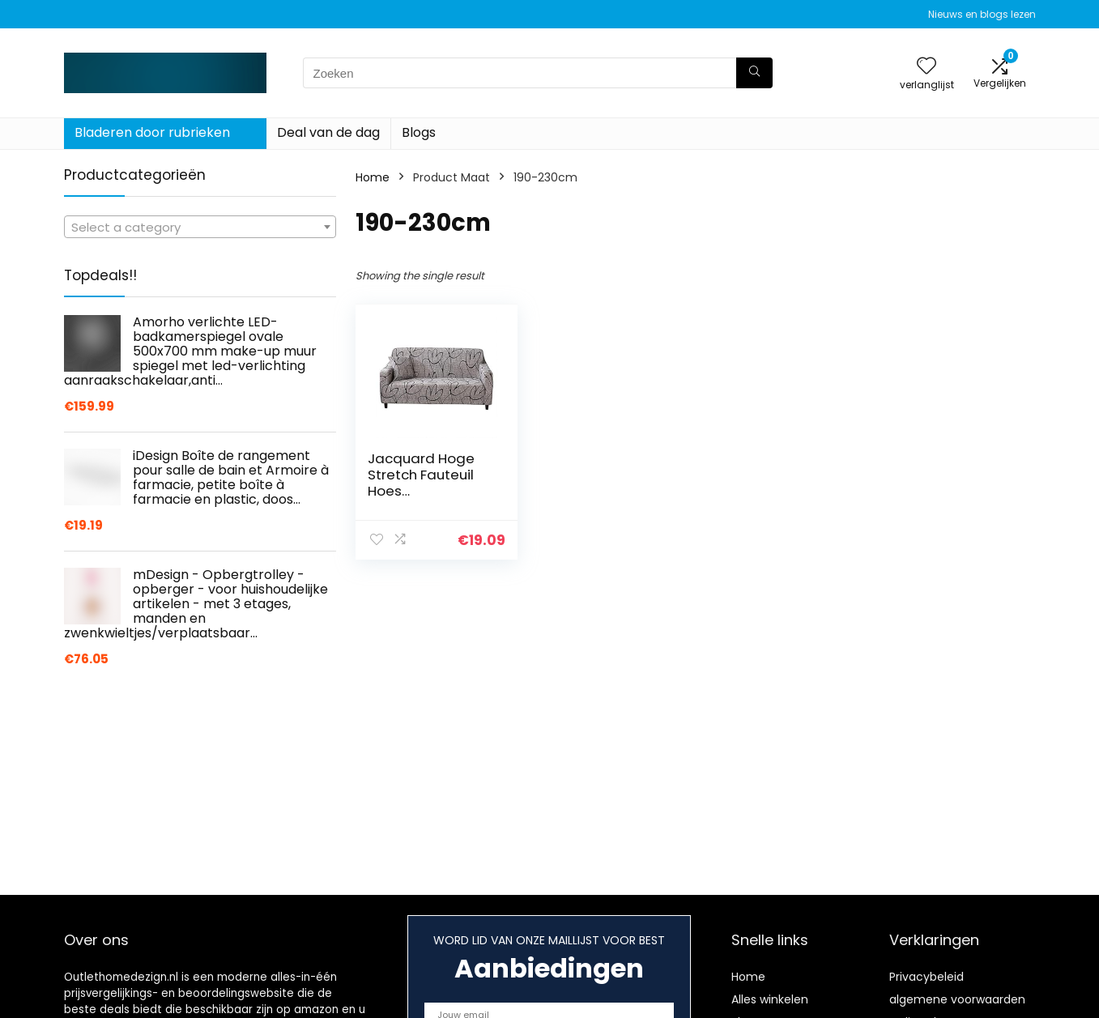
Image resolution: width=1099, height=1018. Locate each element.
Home (373, 177)
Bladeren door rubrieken (152, 132)
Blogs (419, 132)
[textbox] (200, 227)
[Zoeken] (754, 73)
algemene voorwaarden (957, 999)
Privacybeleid (926, 977)
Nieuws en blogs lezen (982, 14)
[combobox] (200, 226)
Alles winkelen (769, 999)
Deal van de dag (328, 132)
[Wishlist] (926, 66)
